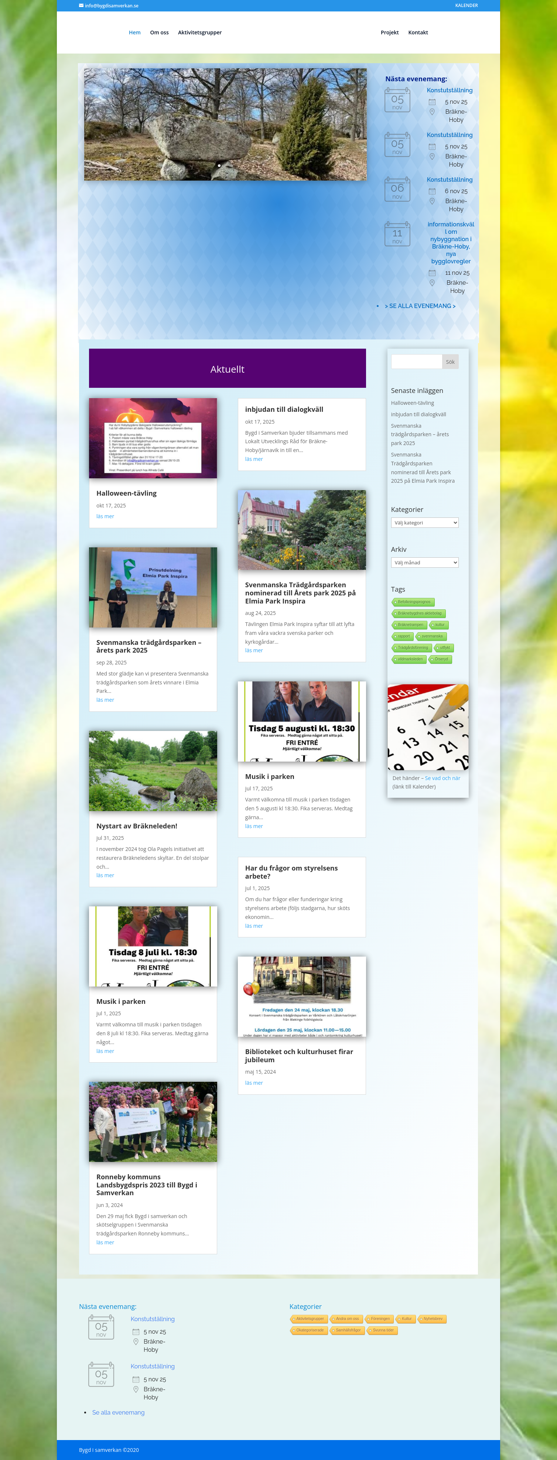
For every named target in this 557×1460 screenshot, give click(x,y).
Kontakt (418, 33)
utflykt (445, 648)
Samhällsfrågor (348, 1330)
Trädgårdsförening (413, 648)
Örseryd (441, 659)
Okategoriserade (310, 1330)
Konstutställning (450, 90)
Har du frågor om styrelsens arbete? (291, 872)
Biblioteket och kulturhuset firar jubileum (299, 1055)
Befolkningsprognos (414, 602)
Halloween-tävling (126, 493)
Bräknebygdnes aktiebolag (420, 613)
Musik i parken (121, 1001)
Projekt (390, 33)
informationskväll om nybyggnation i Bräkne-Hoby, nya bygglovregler (451, 243)
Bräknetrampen (410, 625)
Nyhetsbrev (433, 1319)
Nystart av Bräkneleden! (136, 825)
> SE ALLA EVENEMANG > (420, 306)
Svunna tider (383, 1330)
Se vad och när (443, 778)
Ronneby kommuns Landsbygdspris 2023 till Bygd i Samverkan (146, 1184)
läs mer (105, 516)
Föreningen (380, 1319)
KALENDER (466, 5)
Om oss (159, 33)
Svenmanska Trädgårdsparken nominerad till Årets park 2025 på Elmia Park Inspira (300, 592)
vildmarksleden (410, 659)
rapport (404, 636)
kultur (439, 625)
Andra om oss (347, 1319)
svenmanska (432, 636)
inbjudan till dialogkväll (284, 409)
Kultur (406, 1319)
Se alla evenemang (118, 1412)
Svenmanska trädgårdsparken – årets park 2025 (148, 646)
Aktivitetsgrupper (200, 33)
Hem (135, 33)
